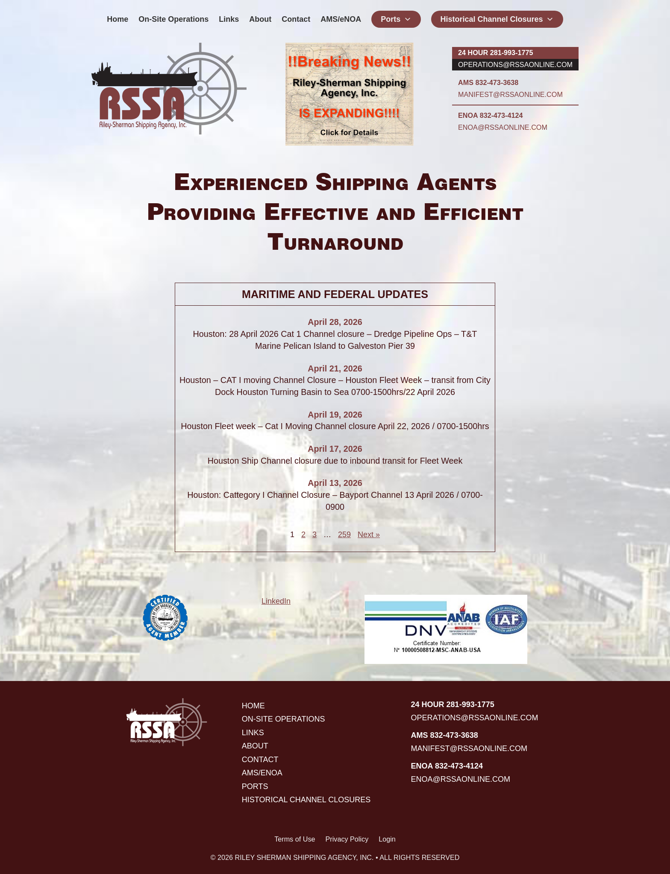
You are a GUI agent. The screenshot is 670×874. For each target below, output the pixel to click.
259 (344, 534)
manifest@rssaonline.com (510, 94)
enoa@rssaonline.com (502, 127)
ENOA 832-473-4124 (490, 115)
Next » (369, 534)
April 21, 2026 (335, 368)
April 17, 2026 (335, 448)
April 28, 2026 (335, 322)
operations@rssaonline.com (515, 64)
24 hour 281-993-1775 (495, 52)
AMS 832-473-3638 (488, 82)
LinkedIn (276, 601)
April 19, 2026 (335, 414)
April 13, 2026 (335, 483)
